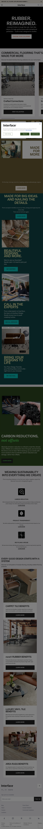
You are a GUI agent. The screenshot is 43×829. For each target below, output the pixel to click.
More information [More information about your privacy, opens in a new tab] (29, 130)
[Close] (39, 124)
